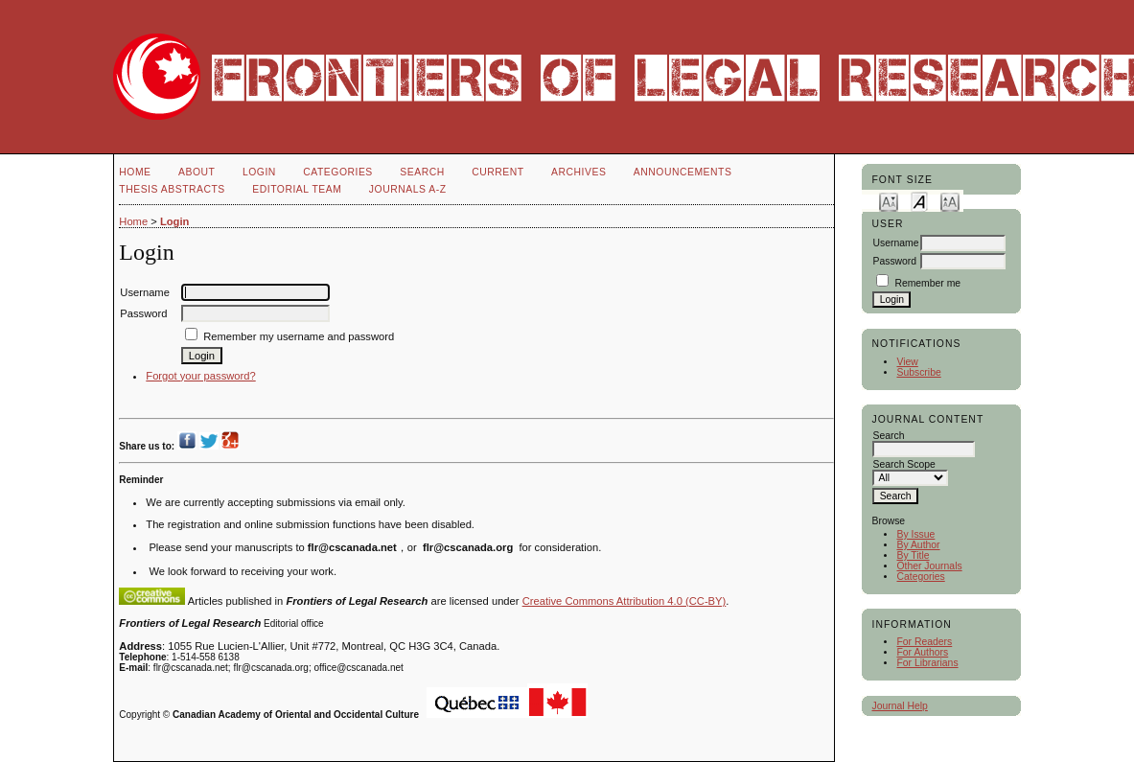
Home (134, 172)
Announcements (683, 172)
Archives (578, 172)
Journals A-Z (408, 189)
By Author (917, 545)
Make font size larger (950, 201)
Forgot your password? (200, 375)
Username (895, 243)
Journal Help (899, 706)
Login (259, 172)
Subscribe (918, 372)
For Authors (922, 652)
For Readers (924, 641)
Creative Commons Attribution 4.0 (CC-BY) (624, 601)
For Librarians (927, 663)
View (906, 362)
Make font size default (919, 201)
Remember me (927, 283)
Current (497, 172)
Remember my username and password (298, 336)
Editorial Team (296, 189)
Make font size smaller (888, 201)
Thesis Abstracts (172, 189)
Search (422, 172)
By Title (912, 555)
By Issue (915, 534)
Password (894, 261)
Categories (920, 576)
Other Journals (928, 566)
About (196, 172)
